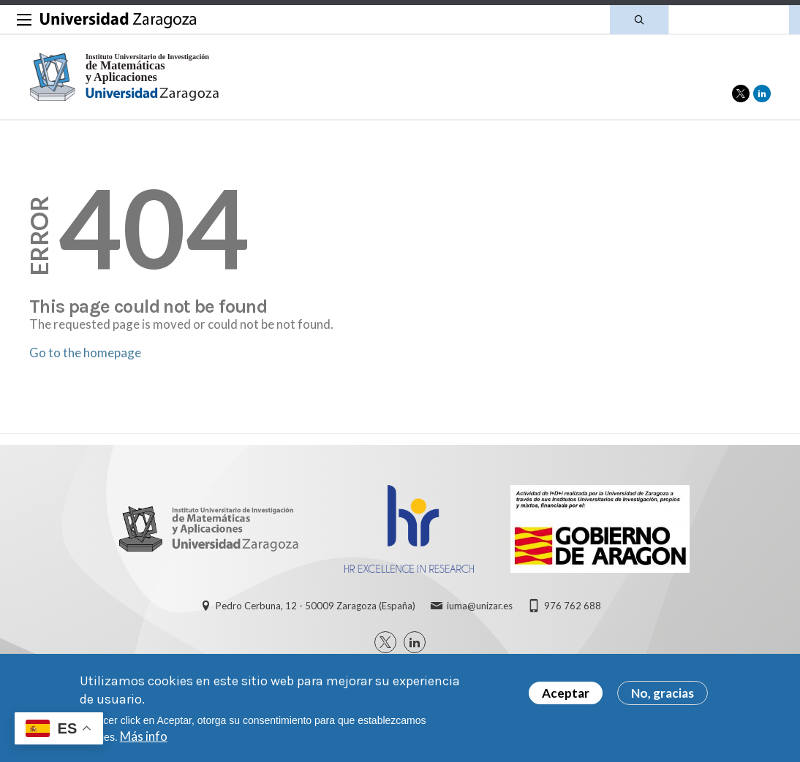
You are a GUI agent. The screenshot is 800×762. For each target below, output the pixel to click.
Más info (143, 736)
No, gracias (662, 693)
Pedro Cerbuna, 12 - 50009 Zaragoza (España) (315, 605)
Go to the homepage (85, 352)
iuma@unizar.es (480, 605)
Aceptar (565, 693)
